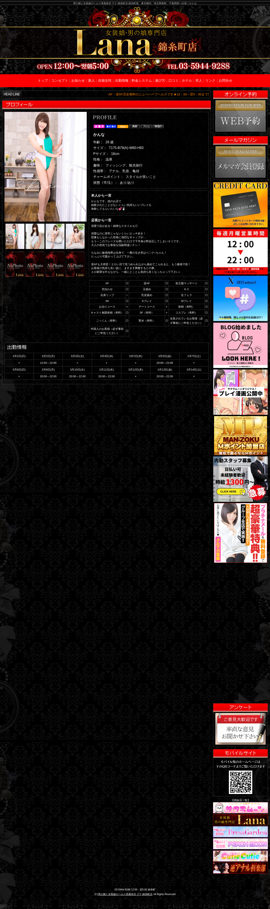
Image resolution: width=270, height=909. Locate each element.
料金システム (142, 80)
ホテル (187, 80)
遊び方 (160, 80)
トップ (43, 80)
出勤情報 (121, 80)
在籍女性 (105, 80)
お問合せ (225, 80)
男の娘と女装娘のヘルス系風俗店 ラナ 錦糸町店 (125, 894)
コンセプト (59, 80)
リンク (210, 80)
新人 (91, 80)
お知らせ (78, 80)
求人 (198, 80)
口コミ (174, 80)
